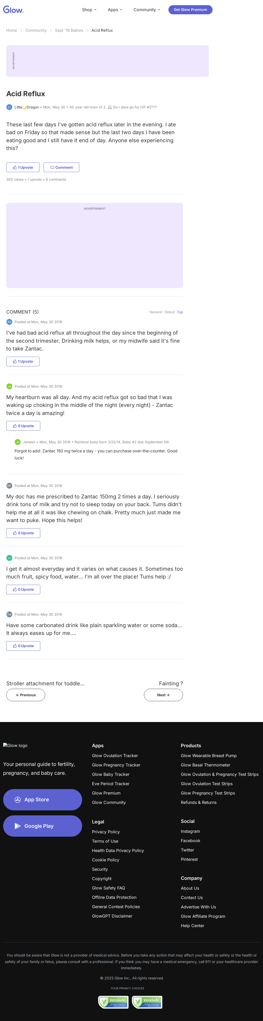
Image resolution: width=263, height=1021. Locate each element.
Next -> (163, 695)
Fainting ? (171, 683)
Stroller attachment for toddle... (45, 683)
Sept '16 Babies (69, 30)
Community (36, 30)
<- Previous (26, 695)
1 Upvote (23, 167)
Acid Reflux (102, 30)
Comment (61, 167)
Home (11, 30)
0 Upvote (23, 426)
